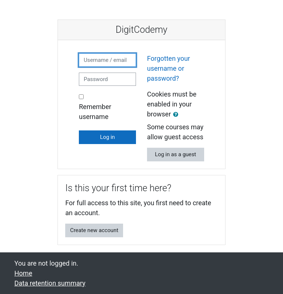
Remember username (95, 111)
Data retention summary (49, 283)
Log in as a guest (175, 154)
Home (23, 273)
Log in (107, 137)
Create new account (94, 230)
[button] (177, 114)
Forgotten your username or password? (168, 68)
